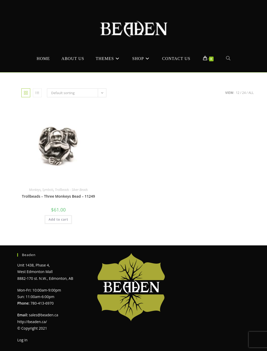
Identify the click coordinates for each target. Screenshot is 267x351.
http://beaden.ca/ (32, 321)
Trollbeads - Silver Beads (71, 189)
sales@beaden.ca (43, 314)
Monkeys (35, 189)
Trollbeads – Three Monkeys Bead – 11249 (58, 196)
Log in (22, 339)
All (251, 92)
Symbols (47, 189)
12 (237, 92)
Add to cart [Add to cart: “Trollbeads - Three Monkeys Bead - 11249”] (58, 219)
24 (244, 92)
